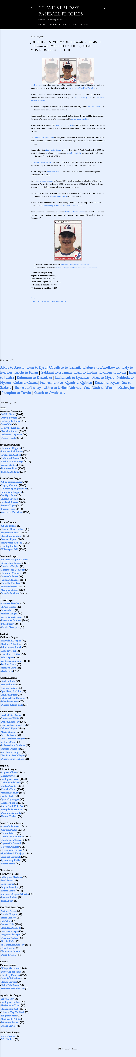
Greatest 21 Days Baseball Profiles (60, 11)
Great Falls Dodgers (11, 978)
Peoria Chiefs (7, 796)
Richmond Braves (10, 458)
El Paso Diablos (8, 606)
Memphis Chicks (9, 590)
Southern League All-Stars (14, 559)
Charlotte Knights (10, 566)
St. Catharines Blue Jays (13, 944)
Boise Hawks (7, 883)
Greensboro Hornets (11, 850)
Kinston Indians (9, 688)
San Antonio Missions (12, 617)
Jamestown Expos (48, 301)
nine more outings (45, 181)
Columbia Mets (8, 833)
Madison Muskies (10, 792)
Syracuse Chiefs (9, 465)
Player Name (53, 24)
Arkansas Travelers (10, 603)
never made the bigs (80, 119)
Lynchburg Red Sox (11, 691)
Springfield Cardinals (11, 809)
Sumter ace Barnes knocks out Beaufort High (75, 264)
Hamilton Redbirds (11, 927)
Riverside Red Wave (11, 654)
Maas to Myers (103, 377)
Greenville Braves (9, 576)
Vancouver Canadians (12, 512)
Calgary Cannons (9, 485)
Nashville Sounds (9, 431)
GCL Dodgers (8, 1036)
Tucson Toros (8, 509)
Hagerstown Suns (10, 532)
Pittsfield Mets (8, 941)
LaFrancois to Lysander (72, 377)
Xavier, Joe (126, 387)
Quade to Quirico (78, 382)
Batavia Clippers (9, 914)
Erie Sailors (6, 921)
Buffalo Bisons (8, 414)
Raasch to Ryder (107, 382)
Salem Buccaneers (10, 701)
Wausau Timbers (9, 816)
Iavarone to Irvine (112, 372)
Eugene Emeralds (9, 887)
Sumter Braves (8, 863)
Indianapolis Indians (11, 421)
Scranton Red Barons (12, 451)
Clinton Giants (8, 786)
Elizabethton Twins (10, 1005)
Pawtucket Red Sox (11, 454)
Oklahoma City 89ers (11, 434)
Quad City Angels (10, 799)
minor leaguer (61, 301)
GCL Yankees (7, 1039)
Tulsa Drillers (7, 623)
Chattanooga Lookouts (13, 569)
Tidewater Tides (9, 468)
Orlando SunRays (10, 593)
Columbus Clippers (11, 448)
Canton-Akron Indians (12, 529)
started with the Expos (44, 137)
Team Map (82, 24)
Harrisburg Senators (11, 536)
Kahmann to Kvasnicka (34, 377)
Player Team (68, 24)
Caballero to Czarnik (65, 367)
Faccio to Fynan (26, 372)
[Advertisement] (68, 328)
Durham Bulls (8, 681)
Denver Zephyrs (9, 417)
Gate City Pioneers (10, 975)
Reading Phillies (9, 546)
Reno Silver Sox (8, 650)
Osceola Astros (8, 735)
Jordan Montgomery (83, 97)
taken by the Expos (64, 125)
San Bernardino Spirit (11, 661)
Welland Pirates (8, 954)
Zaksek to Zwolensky (49, 392)
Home (41, 24)
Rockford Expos (9, 802)
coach (38, 301)
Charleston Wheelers (11, 840)
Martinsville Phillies (11, 1019)
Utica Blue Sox (8, 948)
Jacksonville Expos (10, 579)
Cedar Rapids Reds (11, 782)
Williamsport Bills (9, 549)
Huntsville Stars (9, 586)
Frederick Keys (8, 684)
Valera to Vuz (79, 387)
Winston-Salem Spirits (12, 704)
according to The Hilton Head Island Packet (63, 205)
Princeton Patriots (10, 1022)
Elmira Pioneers (8, 917)
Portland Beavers (9, 502)
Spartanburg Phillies (11, 860)
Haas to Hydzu (85, 372)
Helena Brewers (9, 981)
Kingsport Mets (9, 1015)
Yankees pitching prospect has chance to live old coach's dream (76, 268)
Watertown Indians (10, 951)
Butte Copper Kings (11, 971)
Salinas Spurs (7, 657)
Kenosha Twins (8, 789)
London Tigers (8, 539)
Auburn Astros (8, 911)
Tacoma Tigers (8, 505)
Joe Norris (35, 85)
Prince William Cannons (13, 698)
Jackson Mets (7, 610)
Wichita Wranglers (10, 627)
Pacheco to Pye (51, 382)
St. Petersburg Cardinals (13, 745)
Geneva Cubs (7, 924)
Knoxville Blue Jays (10, 583)
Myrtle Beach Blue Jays (12, 853)
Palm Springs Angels (11, 647)
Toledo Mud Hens (10, 471)
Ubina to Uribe (54, 387)
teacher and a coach (58, 196)
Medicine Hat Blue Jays (13, 988)
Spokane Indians (9, 897)
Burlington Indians (10, 1002)
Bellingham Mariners (11, 877)
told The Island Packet (75, 212)
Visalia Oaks (7, 671)
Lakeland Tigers (9, 728)
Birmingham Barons (11, 563)
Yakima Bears (7, 900)
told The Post (94, 107)
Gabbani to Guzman (56, 372)
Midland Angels (9, 613)
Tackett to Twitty (27, 387)
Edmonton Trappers (11, 492)
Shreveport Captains (11, 620)
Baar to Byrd (36, 367)
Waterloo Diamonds (11, 813)
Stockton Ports (8, 667)
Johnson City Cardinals (13, 1012)
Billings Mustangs (10, 968)
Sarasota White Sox (10, 748)
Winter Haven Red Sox (12, 758)
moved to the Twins (42, 162)
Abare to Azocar (12, 367)
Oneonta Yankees (9, 938)
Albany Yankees (8, 525)
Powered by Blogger (68, 1049)
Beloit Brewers (8, 775)
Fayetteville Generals (11, 843)
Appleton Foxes (9, 772)
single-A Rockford (53, 150)
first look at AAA (54, 171)
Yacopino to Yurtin (16, 392)
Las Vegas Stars (8, 495)
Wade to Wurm (103, 387)
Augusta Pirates (9, 829)
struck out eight (74, 153)
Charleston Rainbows (12, 836)
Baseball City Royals (11, 715)
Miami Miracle (8, 731)
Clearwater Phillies (10, 718)
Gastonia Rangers (10, 846)
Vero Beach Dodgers (11, 752)
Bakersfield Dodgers (11, 640)
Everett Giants (8, 890)
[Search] (103, 7)
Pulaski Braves (8, 1025)
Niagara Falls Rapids (11, 934)
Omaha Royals (8, 438)
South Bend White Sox (12, 806)
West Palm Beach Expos (13, 755)
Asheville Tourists (10, 826)
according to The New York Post (82, 88)
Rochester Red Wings (12, 461)
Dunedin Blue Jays (10, 721)
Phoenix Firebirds (10, 498)
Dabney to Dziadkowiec (101, 367)
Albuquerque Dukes (11, 481)
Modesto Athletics (10, 644)
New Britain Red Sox (11, 542)
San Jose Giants (8, 664)
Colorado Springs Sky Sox (14, 488)
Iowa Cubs (6, 424)
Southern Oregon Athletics (15, 894)
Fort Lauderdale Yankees (13, 725)
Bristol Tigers (7, 998)
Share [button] (33, 298)
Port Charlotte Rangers (13, 738)
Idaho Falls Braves (10, 985)
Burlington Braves (10, 779)
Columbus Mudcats (11, 573)
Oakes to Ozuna (25, 382)
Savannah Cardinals (11, 856)
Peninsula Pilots (9, 694)
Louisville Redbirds (10, 427)
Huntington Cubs (10, 1008)
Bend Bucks (7, 880)
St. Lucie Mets (8, 742)
